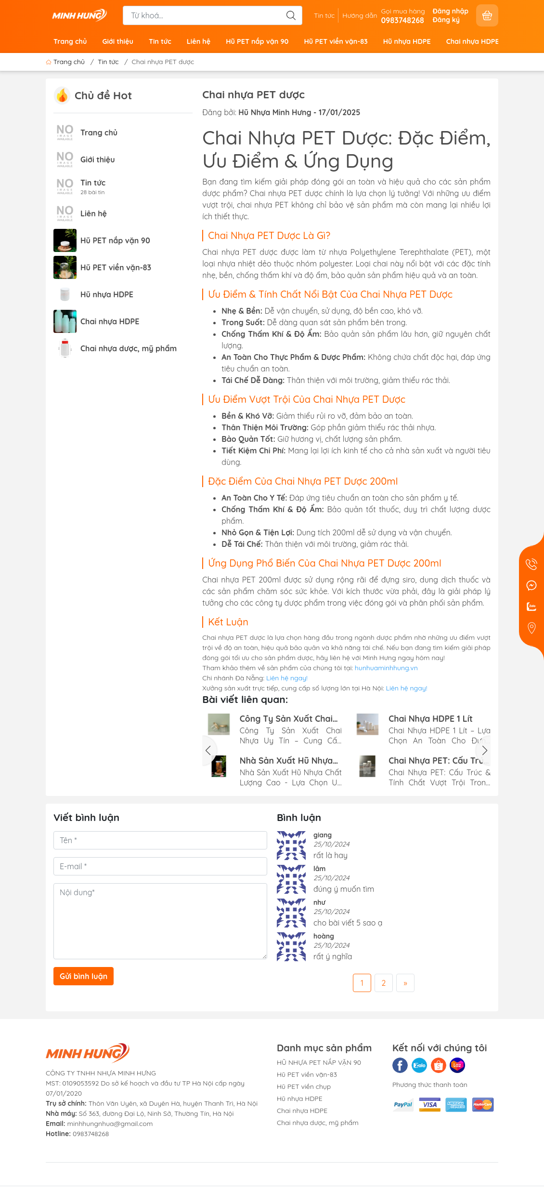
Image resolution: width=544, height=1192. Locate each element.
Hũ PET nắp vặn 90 (257, 41)
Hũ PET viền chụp (304, 1086)
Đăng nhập (450, 11)
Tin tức (324, 15)
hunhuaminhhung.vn (386, 667)
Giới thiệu (117, 41)
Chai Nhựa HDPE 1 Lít (431, 719)
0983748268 (91, 1133)
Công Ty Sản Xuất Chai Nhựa (286, 719)
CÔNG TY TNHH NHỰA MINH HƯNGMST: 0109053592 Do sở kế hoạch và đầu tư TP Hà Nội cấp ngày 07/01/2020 (145, 1083)
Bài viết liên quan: (245, 699)
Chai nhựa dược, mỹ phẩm (128, 348)
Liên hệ (199, 41)
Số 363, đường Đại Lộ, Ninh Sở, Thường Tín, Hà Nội (140, 1113)
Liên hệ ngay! (287, 678)
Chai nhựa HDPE (472, 41)
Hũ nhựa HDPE (407, 41)
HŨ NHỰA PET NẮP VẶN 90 (319, 1062)
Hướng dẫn (359, 15)
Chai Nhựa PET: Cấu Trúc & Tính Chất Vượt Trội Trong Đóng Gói (438, 760)
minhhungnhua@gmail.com (110, 1123)
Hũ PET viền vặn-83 (335, 41)
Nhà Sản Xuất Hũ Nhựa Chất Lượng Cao (286, 760)
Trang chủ (70, 41)
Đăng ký (446, 19)
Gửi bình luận (83, 976)
